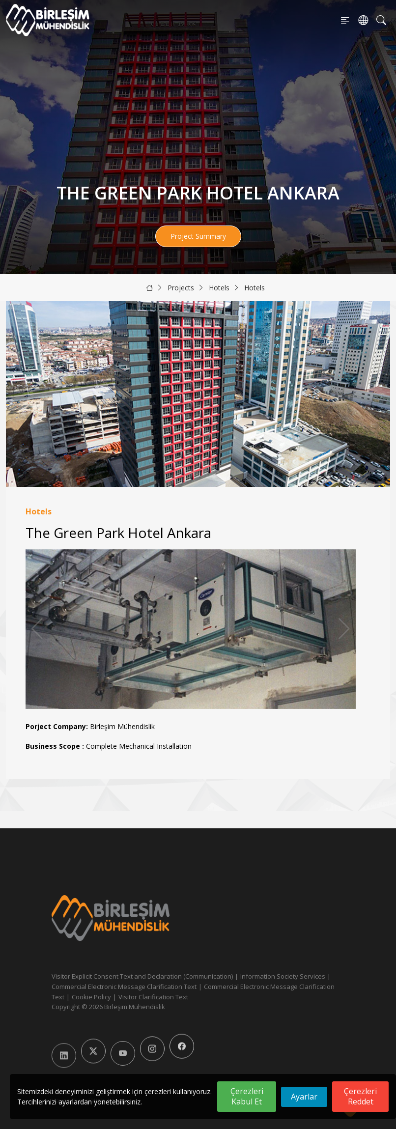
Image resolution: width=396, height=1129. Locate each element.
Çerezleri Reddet (360, 1096)
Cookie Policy (91, 996)
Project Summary (198, 236)
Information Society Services (282, 976)
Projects (181, 287)
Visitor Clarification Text (153, 996)
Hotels (219, 287)
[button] (344, 629)
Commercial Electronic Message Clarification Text (124, 986)
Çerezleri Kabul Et (246, 1096)
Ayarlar (304, 1096)
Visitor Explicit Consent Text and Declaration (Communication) (142, 976)
